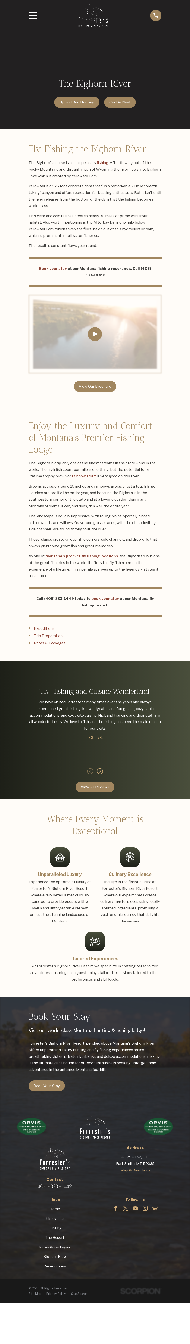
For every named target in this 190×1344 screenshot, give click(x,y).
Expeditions (44, 628)
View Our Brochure (95, 386)
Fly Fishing (55, 1218)
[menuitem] (35, 1294)
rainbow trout (84, 476)
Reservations (54, 1266)
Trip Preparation (48, 636)
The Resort (54, 1237)
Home (55, 1209)
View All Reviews (95, 787)
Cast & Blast (120, 102)
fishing (102, 163)
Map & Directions (135, 1170)
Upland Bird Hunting (76, 102)
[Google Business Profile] (155, 1208)
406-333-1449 (54, 1186)
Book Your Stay (47, 1086)
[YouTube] (135, 1208)
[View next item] (100, 771)
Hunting (55, 1228)
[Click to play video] (95, 334)
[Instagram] (145, 1208)
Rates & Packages (50, 643)
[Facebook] (115, 1208)
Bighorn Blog (55, 1256)
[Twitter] (125, 1208)
